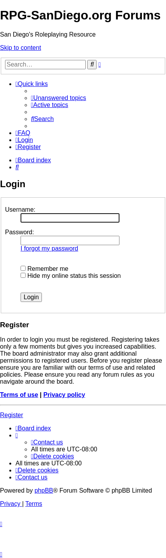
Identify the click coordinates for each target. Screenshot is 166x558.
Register (11, 415)
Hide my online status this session (71, 275)
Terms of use (19, 394)
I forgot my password (49, 248)
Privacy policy (64, 394)
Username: (20, 209)
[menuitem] (58, 98)
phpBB (44, 490)
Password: (19, 232)
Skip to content (20, 47)
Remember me (44, 268)
